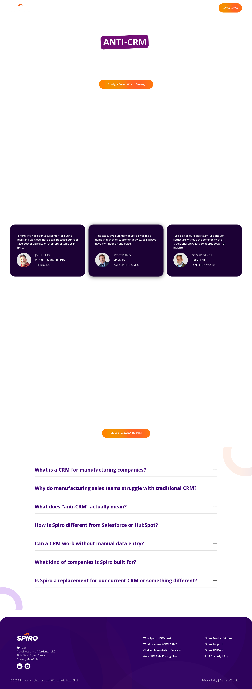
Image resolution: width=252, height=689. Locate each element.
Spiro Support (214, 644)
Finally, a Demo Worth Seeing (126, 84)
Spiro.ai (21, 647)
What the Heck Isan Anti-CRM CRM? (47, 363)
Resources (159, 8)
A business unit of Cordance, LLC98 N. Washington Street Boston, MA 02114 (36, 655)
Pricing (144, 8)
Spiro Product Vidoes (218, 638)
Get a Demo (230, 8)
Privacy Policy (209, 680)
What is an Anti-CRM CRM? (160, 644)
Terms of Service (229, 680)
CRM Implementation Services (162, 650)
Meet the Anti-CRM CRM (126, 433)
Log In (209, 8)
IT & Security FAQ (216, 656)
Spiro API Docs (214, 650)
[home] (21, 8)
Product (129, 8)
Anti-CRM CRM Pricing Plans (160, 656)
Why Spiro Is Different (105, 8)
